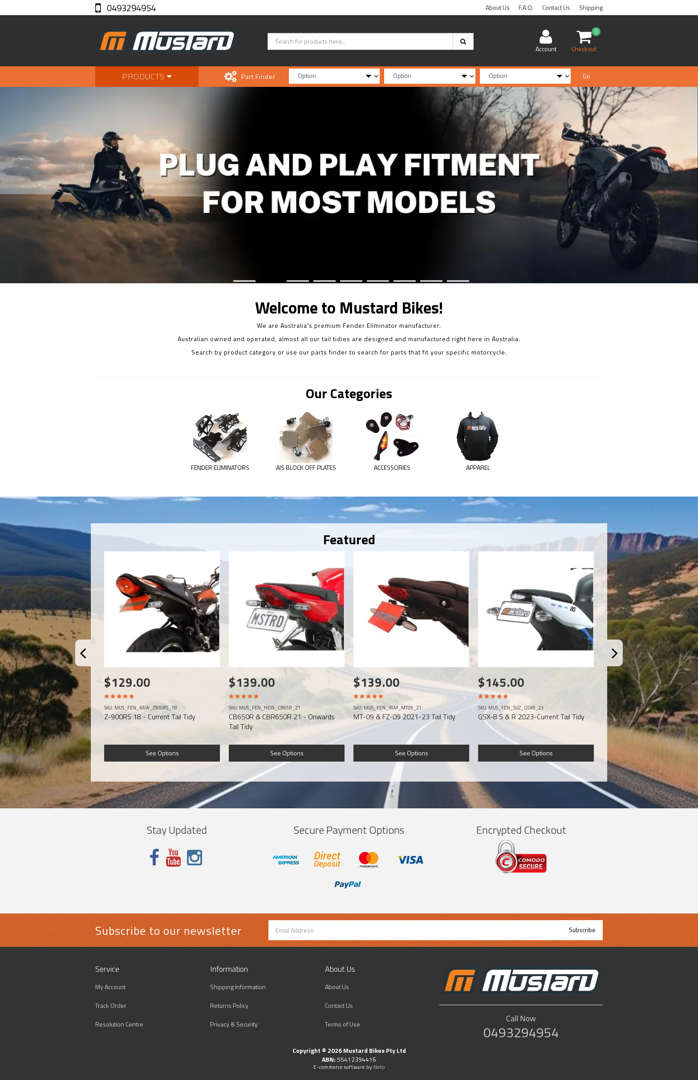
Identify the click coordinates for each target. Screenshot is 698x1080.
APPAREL (478, 467)
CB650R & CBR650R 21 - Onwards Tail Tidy (282, 721)
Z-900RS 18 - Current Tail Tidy (149, 716)
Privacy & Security (234, 1024)
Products (147, 76)
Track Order (110, 1005)
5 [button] (342, 281)
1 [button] (235, 281)
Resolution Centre (119, 1024)
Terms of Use (342, 1024)
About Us (498, 7)
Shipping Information (238, 986)
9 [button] (449, 281)
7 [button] (395, 281)
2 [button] (262, 281)
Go (586, 76)
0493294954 (130, 8)
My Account (110, 986)
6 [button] (369, 281)
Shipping (591, 7)
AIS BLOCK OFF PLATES (306, 467)
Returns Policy (229, 1005)
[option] (349, 183)
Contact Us (556, 7)
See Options (162, 753)
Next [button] (620, 656)
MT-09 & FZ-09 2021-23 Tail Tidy (404, 716)
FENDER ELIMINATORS (220, 467)
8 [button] (422, 281)
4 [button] (315, 281)
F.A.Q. (526, 7)
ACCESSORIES (392, 467)
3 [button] (288, 281)
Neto (379, 1067)
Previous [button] (88, 656)
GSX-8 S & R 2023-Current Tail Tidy (531, 716)
